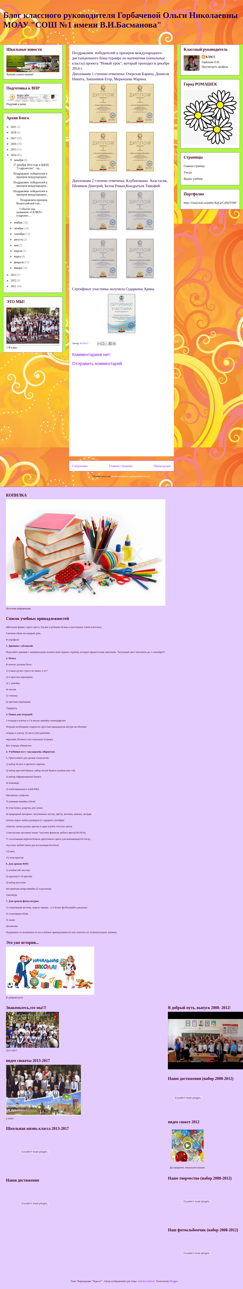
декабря (19, 160)
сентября (19, 233)
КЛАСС (211, 56)
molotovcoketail (146, 1281)
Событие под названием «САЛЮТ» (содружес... (27, 212)
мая (16, 245)
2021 (14, 126)
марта (18, 256)
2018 (14, 132)
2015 (14, 149)
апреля (18, 250)
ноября (18, 222)
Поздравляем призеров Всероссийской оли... (30, 202)
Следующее (80, 466)
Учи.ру (188, 172)
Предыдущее (162, 466)
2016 (14, 143)
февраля (19, 262)
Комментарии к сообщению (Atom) (131, 476)
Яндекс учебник (193, 178)
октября (19, 228)
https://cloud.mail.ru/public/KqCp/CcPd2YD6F (210, 202)
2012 (14, 280)
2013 (14, 274)
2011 (14, 286)
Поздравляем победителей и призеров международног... (30, 175)
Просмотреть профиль (215, 66)
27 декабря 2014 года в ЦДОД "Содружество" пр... (31, 166)
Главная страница (120, 466)
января (18, 267)
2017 (14, 138)
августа (19, 239)
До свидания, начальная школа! (187, 1167)
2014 (14, 155)
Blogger (174, 1281)
